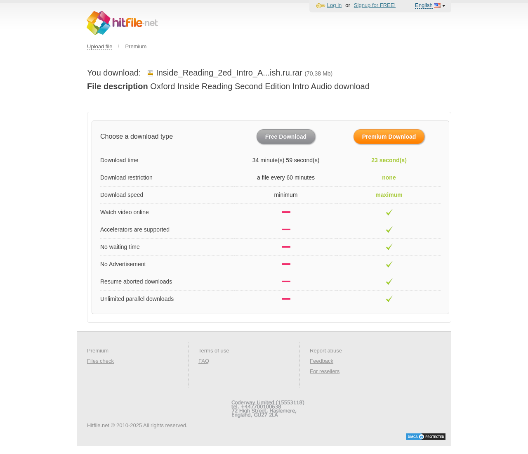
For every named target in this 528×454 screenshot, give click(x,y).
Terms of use (213, 351)
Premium (135, 46)
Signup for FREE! (375, 5)
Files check (100, 361)
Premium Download (389, 136)
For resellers (324, 371)
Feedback (321, 361)
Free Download (285, 136)
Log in (334, 5)
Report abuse (326, 351)
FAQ (203, 361)
